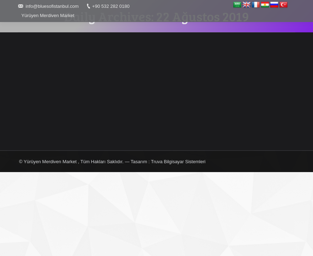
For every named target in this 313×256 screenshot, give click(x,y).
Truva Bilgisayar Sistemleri (178, 161)
